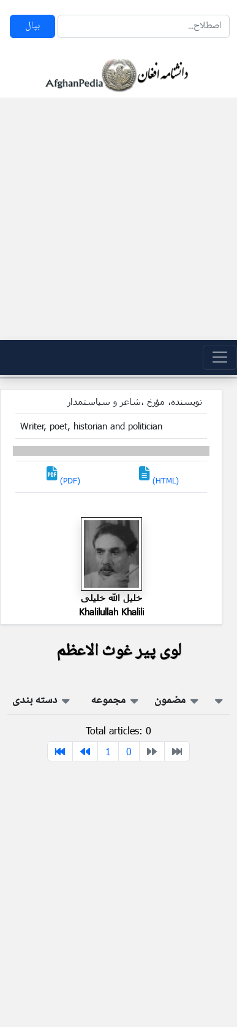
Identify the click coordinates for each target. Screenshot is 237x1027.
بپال (32, 26)
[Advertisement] (115, 219)
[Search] (144, 26)
